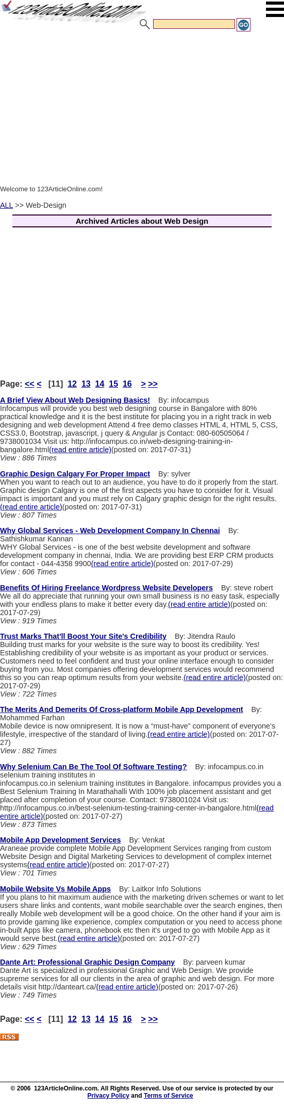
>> (153, 383)
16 (127, 383)
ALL (6, 205)
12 (72, 383)
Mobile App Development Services (60, 840)
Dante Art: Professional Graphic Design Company (87, 962)
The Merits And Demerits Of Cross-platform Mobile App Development (121, 709)
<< (30, 383)
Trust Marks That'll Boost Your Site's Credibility (83, 636)
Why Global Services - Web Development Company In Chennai (110, 530)
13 (86, 383)
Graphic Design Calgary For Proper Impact (75, 474)
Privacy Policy (108, 1095)
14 (100, 383)
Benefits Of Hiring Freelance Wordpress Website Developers (106, 588)
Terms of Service (168, 1095)
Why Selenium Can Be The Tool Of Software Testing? (93, 767)
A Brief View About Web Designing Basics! (75, 400)
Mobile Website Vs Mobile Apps (55, 889)
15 (113, 383)
